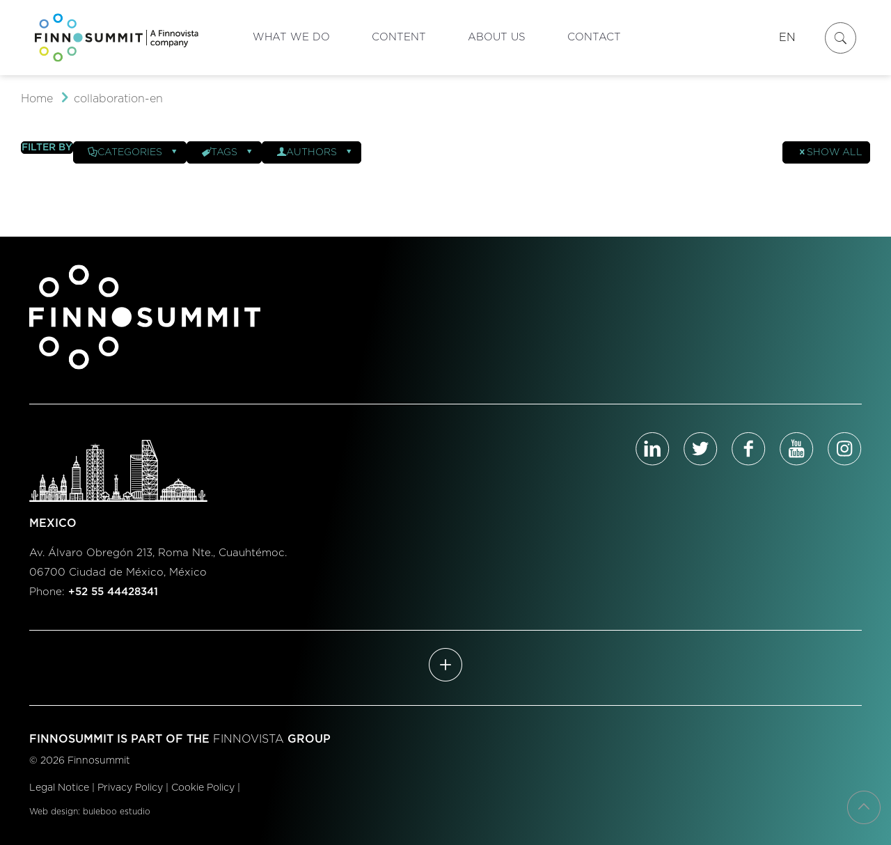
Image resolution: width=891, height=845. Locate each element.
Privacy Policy (130, 788)
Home (37, 98)
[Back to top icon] (864, 807)
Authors (315, 152)
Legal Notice (59, 788)
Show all (829, 152)
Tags (227, 152)
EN (787, 37)
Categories (133, 152)
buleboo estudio (116, 811)
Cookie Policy (203, 788)
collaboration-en (118, 98)
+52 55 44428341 (113, 592)
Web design (53, 811)
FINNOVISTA (248, 739)
